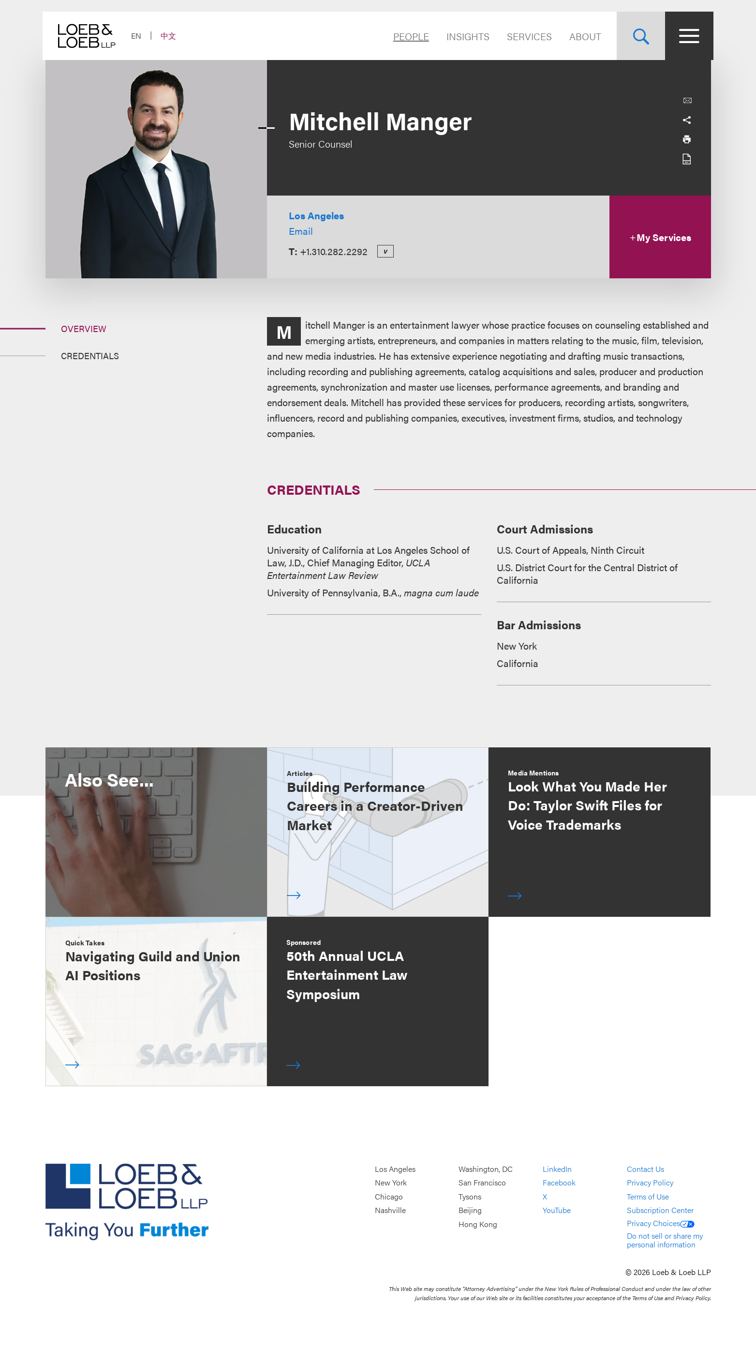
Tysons (470, 1196)
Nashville (390, 1210)
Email (301, 231)
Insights (465, 36)
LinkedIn (557, 1168)
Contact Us (645, 1168)
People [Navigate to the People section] (409, 36)
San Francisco (482, 1182)
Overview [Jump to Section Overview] (83, 328)
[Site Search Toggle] (638, 36)
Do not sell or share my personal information (665, 1240)
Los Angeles (316, 215)
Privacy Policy (650, 1182)
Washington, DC (486, 1168)
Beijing (470, 1210)
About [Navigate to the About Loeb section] (583, 36)
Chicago (389, 1196)
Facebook (559, 1182)
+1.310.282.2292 (334, 251)
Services (526, 36)
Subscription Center (660, 1210)
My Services (660, 237)
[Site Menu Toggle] (687, 36)
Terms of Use (648, 1196)
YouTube (557, 1210)
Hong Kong (478, 1224)
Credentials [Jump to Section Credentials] (90, 355)
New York (391, 1182)
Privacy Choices (661, 1223)
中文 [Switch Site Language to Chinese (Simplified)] (171, 35)
